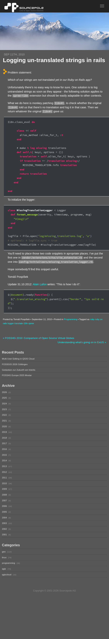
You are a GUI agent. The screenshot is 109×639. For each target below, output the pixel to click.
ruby (92, 319)
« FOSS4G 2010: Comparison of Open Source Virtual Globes (38, 338)
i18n (26, 323)
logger (11, 323)
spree (31, 323)
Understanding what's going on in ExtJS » (82, 342)
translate (18, 323)
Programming (70, 319)
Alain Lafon (40, 284)
